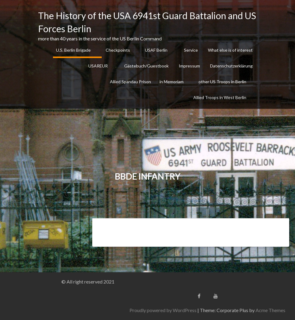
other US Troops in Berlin (222, 81)
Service (191, 50)
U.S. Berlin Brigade (73, 50)
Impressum (189, 65)
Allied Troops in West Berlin (219, 97)
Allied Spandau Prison (130, 81)
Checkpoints (118, 50)
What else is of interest (230, 50)
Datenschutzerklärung (231, 65)
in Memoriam (172, 81)
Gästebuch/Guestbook (146, 65)
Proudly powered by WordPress (209, 310)
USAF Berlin (156, 50)
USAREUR (98, 65)
